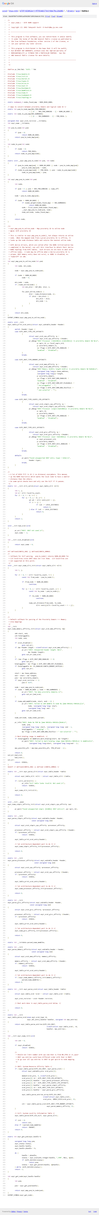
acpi (78, 10)
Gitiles (13, 1211)
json (95, 1211)
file (47, 16)
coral (4, 10)
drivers (70, 10)
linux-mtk (13, 10)
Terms (25, 1211)
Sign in (94, 3)
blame (59, 16)
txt (89, 1211)
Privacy (19, 1211)
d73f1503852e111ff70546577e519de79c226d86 (41, 10)
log (53, 16)
